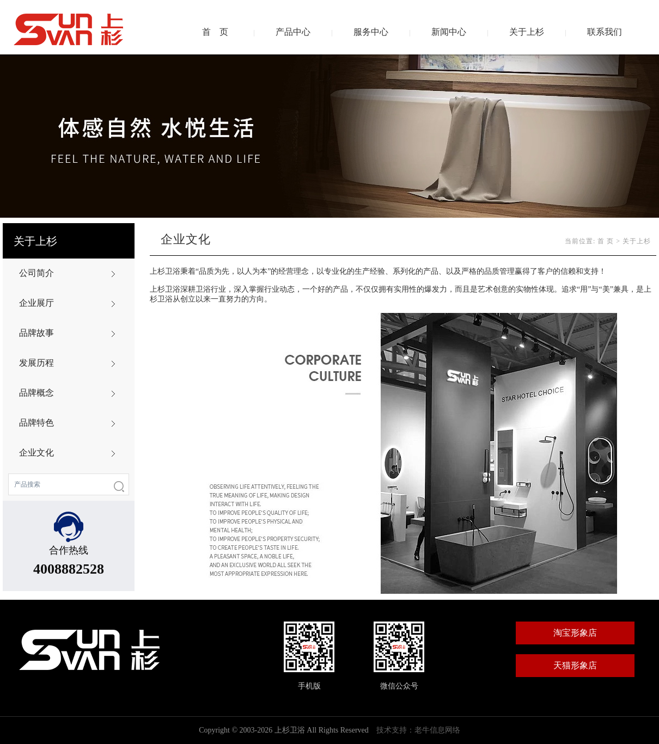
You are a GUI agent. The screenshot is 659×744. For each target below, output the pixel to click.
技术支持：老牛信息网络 (418, 730)
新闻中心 (448, 31)
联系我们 (604, 31)
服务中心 (370, 31)
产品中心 (293, 31)
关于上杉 (526, 31)
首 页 (215, 31)
